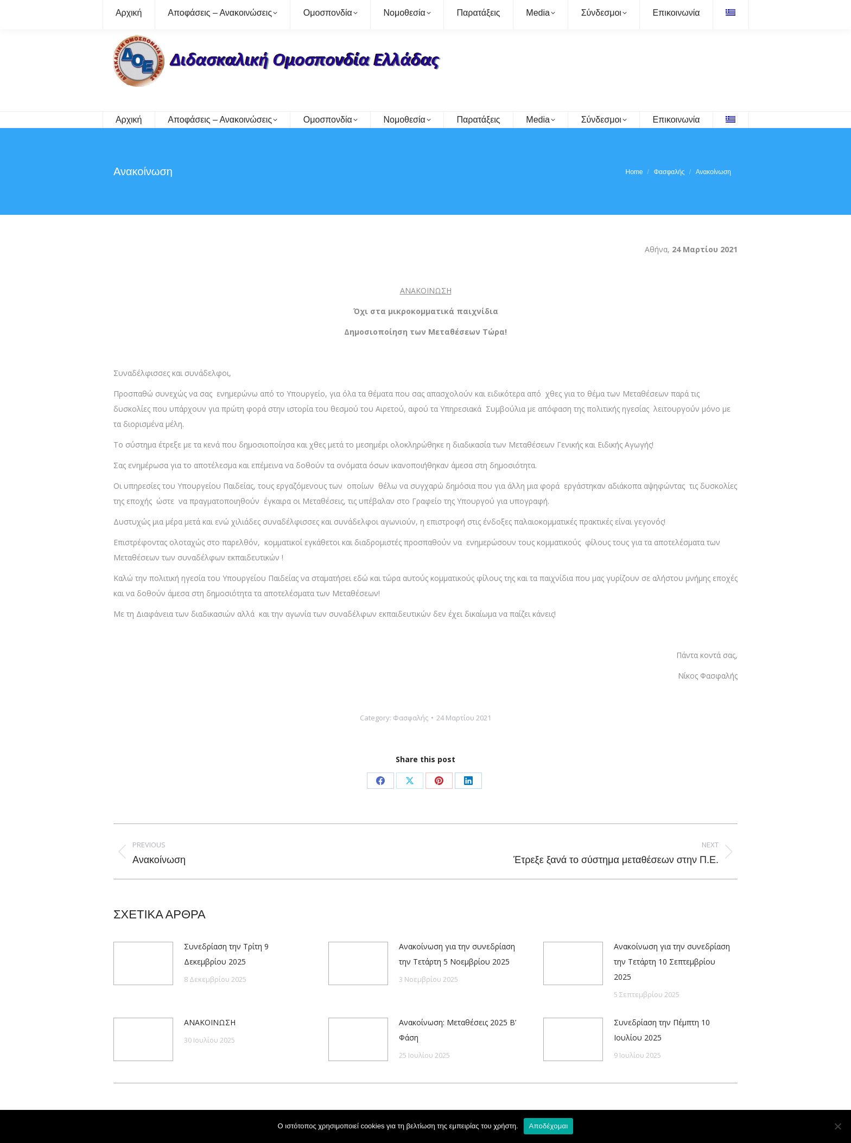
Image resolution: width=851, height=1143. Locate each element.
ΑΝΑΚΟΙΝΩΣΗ (210, 1022)
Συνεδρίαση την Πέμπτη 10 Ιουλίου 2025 (662, 1030)
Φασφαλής (410, 718)
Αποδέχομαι (548, 1126)
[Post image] (143, 963)
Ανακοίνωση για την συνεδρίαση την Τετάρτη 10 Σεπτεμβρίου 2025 (672, 961)
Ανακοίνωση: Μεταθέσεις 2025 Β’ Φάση (457, 1030)
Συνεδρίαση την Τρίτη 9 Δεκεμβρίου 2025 (226, 954)
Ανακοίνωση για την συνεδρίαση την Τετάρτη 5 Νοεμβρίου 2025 (457, 954)
